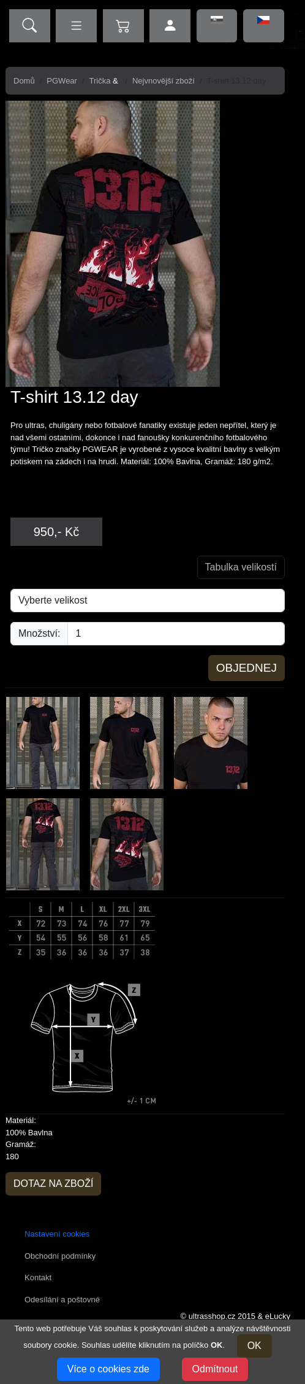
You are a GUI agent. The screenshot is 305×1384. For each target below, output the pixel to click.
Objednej (246, 667)
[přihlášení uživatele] (169, 25)
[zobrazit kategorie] (76, 25)
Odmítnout (215, 1369)
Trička (100, 80)
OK (254, 1345)
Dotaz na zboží (53, 1183)
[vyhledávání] (29, 25)
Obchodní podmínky (60, 1256)
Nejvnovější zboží (163, 80)
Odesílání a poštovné (62, 1299)
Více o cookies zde (108, 1369)
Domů (24, 80)
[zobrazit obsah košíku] (123, 25)
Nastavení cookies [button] (56, 1233)
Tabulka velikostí (241, 567)
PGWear (62, 80)
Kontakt (37, 1277)
